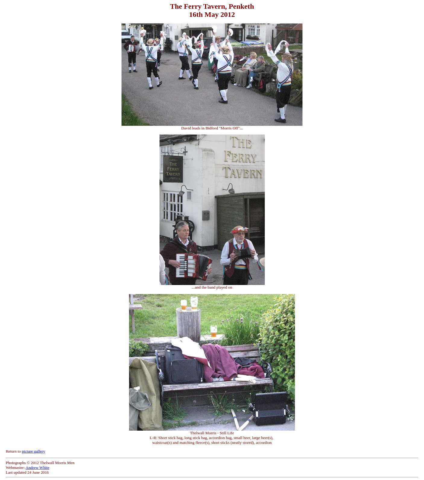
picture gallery (33, 451)
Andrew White (37, 467)
